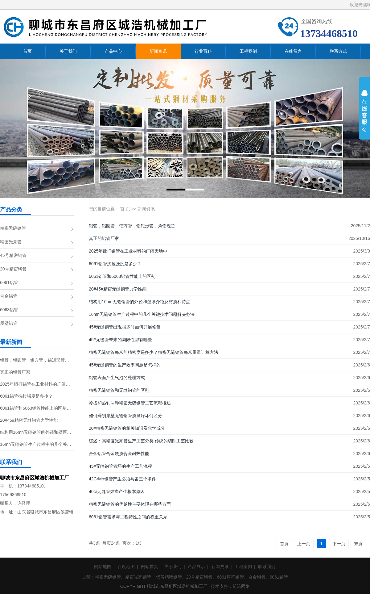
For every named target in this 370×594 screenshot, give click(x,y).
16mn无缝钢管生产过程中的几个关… (35, 444)
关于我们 (173, 566)
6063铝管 (9, 309)
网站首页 (149, 566)
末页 (358, 543)
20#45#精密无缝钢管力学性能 (29, 420)
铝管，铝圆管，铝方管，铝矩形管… (34, 360)
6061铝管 (9, 282)
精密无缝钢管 (13, 228)
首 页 (125, 208)
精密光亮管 (11, 241)
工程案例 (243, 566)
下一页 (338, 543)
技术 (215, 586)
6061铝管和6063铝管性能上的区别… (35, 408)
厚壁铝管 (8, 323)
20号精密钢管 (13, 268)
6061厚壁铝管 (230, 577)
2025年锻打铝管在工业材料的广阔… (35, 384)
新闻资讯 (146, 208)
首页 (284, 543)
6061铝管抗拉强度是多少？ (26, 396)
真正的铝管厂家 (15, 372)
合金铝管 (8, 296)
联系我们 (266, 566)
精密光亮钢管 (138, 577)
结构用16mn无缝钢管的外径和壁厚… (35, 432)
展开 (364, 115)
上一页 (303, 543)
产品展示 (196, 566)
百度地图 (126, 566)
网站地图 (102, 566)
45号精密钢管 (13, 255)
